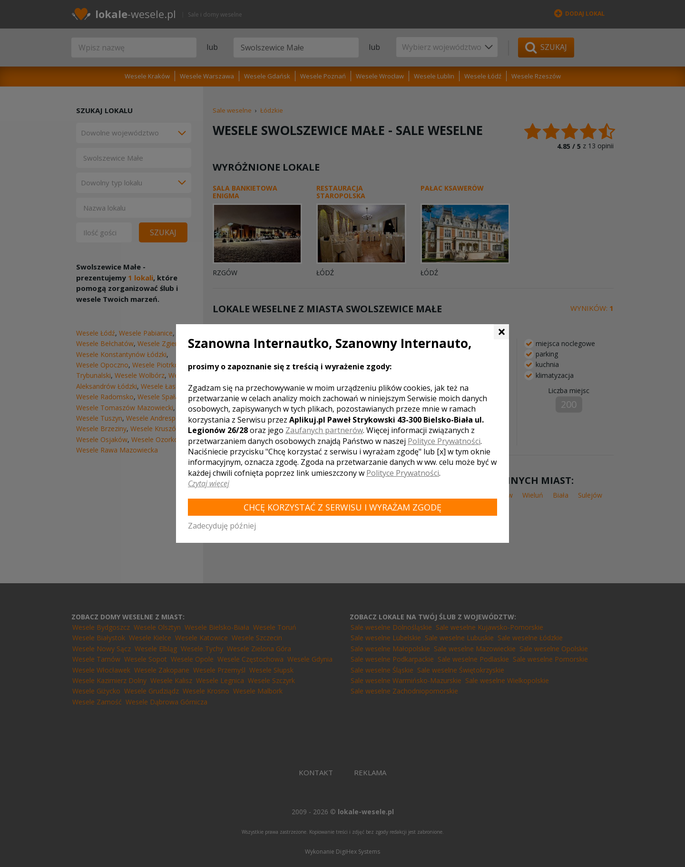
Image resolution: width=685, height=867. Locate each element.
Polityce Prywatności (444, 441)
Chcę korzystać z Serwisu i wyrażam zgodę (342, 507)
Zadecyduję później (222, 525)
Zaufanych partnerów (324, 430)
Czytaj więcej (208, 483)
